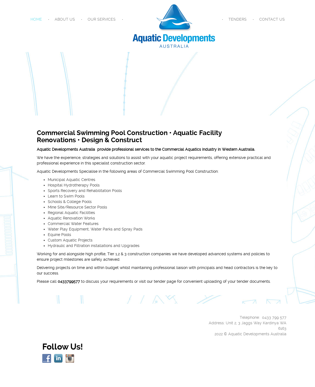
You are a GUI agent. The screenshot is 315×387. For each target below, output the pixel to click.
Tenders (237, 19)
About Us (65, 19)
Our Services (102, 19)
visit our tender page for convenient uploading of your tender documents (204, 281)
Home (36, 19)
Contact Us (272, 19)
